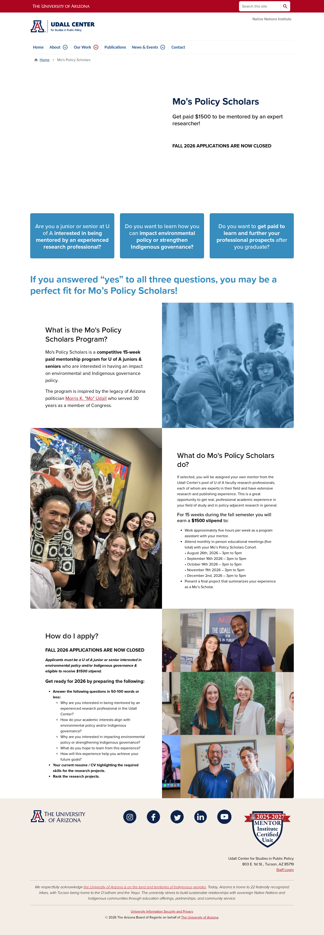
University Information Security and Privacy (162, 912)
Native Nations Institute (271, 19)
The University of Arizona (199, 917)
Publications (115, 47)
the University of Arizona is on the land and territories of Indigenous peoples (145, 887)
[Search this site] (260, 6)
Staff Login (285, 870)
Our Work (82, 47)
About (55, 47)
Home (38, 47)
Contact (178, 47)
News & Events (145, 47)
